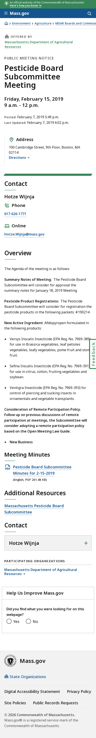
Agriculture (43, 23)
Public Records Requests (55, 702)
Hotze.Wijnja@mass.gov (24, 234)
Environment (21, 23)
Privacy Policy (79, 691)
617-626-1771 (15, 214)
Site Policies (15, 702)
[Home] (6, 23)
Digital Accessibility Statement (32, 691)
